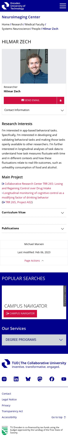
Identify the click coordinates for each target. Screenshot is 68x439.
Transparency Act (12, 411)
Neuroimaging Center (21, 17)
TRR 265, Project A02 (18, 202)
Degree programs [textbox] (21, 339)
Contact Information (16, 110)
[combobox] (34, 339)
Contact (6, 394)
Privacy (6, 406)
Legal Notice (9, 400)
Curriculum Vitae (14, 212)
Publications (10, 228)
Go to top (57, 417)
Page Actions (32, 261)
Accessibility (9, 417)
